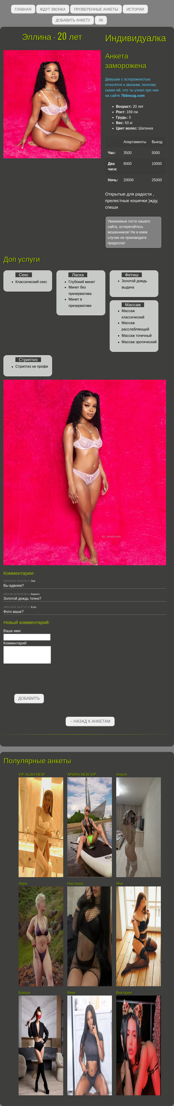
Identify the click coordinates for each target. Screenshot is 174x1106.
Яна (119, 884)
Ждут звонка (53, 9)
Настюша (75, 884)
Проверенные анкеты (96, 9)
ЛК (101, 19)
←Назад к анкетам (90, 721)
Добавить (29, 698)
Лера (23, 884)
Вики (71, 993)
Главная (23, 9)
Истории (135, 9)
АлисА (121, 774)
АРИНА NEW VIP (81, 774)
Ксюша (24, 993)
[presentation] (37, 679)
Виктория (124, 993)
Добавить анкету (73, 19)
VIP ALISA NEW (32, 774)
